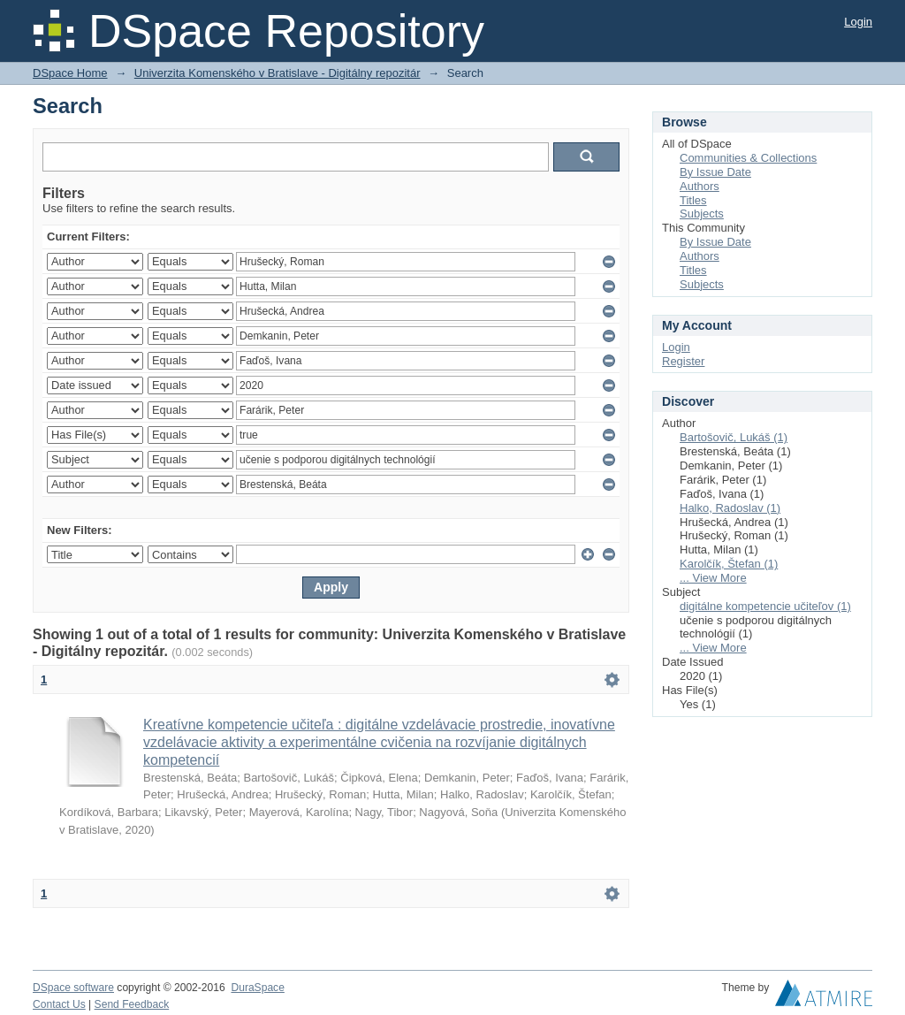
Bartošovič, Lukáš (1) (733, 437)
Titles (693, 200)
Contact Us (59, 1004)
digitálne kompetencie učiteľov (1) (765, 606)
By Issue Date (715, 172)
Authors (699, 186)
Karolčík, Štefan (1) (729, 563)
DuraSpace (257, 987)
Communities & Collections (748, 157)
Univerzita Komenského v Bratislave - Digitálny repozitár (277, 73)
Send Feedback (132, 1004)
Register (683, 361)
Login (858, 21)
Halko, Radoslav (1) (730, 508)
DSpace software (73, 987)
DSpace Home (70, 73)
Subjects (702, 213)
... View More (713, 577)
